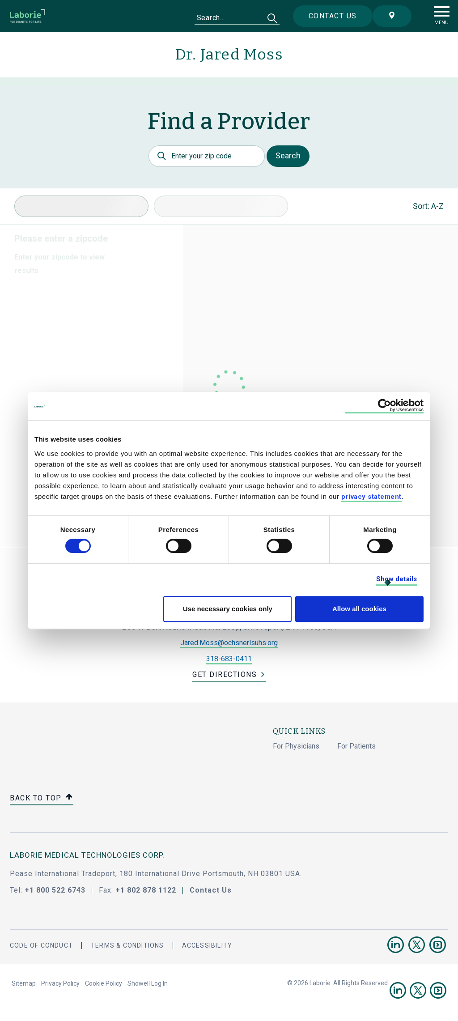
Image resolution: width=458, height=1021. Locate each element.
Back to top (41, 798)
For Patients (356, 746)
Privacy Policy (60, 983)
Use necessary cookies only (227, 609)
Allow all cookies (359, 609)
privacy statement (371, 497)
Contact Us (211, 890)
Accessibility (207, 945)
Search (288, 155)
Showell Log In (147, 983)
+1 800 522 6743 (55, 890)
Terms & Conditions (127, 945)
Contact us (333, 16)
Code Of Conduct (41, 945)
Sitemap (24, 983)
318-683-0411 (229, 659)
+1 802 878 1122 (145, 890)
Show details (396, 579)
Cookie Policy (103, 983)
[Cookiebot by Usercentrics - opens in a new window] (384, 406)
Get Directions (224, 674)
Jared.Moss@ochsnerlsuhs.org (229, 642)
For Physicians (296, 746)
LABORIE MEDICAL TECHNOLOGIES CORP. (87, 855)
